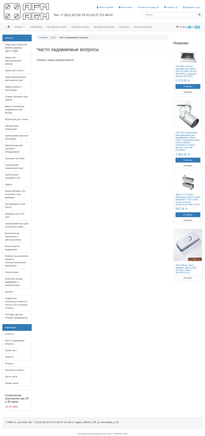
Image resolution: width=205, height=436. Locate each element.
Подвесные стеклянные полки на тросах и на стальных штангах (16, 303)
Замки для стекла (14, 70)
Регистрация (125, 7)
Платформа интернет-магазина (90, 434)
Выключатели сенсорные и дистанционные (13, 236)
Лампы (8, 184)
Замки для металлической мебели (13, 60)
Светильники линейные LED (12, 176)
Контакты (124, 27)
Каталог (19, 27)
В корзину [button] (188, 86)
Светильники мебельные (11, 127)
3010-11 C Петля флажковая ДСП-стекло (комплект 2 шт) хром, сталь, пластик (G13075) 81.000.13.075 (188, 199)
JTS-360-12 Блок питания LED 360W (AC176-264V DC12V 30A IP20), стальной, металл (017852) (186, 71)
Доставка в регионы (104, 27)
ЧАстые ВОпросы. (143, 27)
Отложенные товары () (148, 7)
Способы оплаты (80, 27)
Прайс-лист (11, 350)
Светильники (11, 272)
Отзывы (9, 363)
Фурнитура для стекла (16, 119)
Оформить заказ (191, 7)
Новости (9, 357)
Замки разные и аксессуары (13, 88)
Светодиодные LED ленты (15, 205)
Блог (53, 37)
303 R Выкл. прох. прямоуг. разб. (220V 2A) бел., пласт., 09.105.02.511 (186, 269)
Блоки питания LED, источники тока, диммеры (15, 194)
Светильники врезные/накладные (16, 137)
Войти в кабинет (105, 7)
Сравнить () (171, 7)
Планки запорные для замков (16, 98)
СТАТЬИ (9, 334)
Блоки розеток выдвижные (12, 248)
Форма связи (11, 383)
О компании (36, 27)
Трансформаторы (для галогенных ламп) (17, 225)
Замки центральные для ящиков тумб (15, 78)
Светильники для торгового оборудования (14, 148)
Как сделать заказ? (57, 27)
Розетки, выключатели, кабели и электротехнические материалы (17, 261)
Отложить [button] (188, 92)
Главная (43, 37)
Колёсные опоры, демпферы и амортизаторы (14, 281)
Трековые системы (15, 158)
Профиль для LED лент (14, 215)
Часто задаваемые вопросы (15, 342)
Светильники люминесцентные (14, 166)
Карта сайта (11, 376)
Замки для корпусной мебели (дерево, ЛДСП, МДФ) (16, 47)
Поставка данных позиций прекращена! (16, 316)
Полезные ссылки (14, 370)
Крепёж (9, 291)
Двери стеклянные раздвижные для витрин (14, 109)
